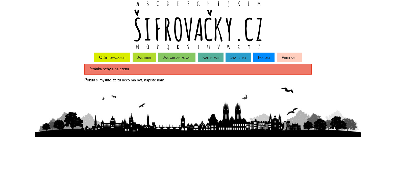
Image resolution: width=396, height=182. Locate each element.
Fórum (264, 57)
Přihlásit (289, 57)
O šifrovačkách (112, 57)
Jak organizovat (177, 57)
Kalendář (211, 57)
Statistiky (238, 57)
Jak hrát (144, 57)
